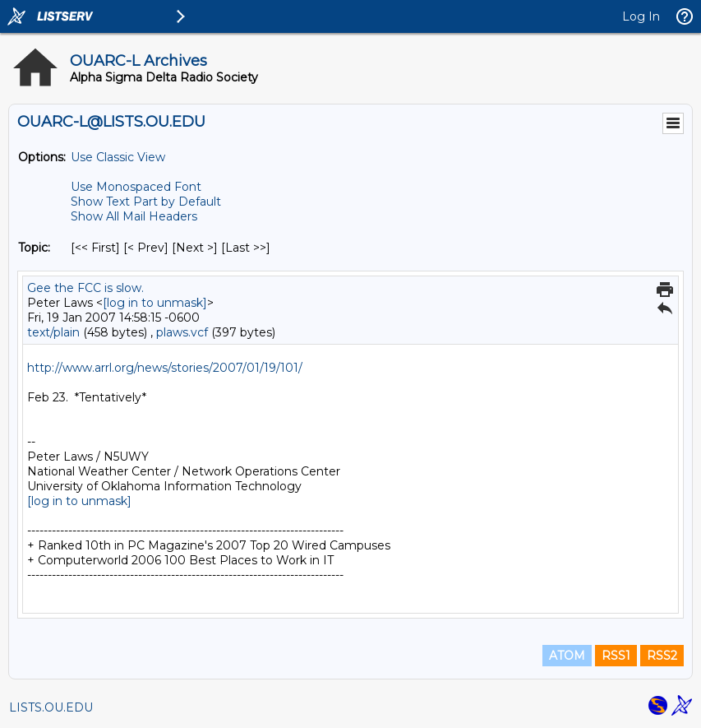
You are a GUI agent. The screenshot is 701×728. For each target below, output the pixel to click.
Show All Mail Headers (134, 216)
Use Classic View (118, 157)
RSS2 (662, 655)
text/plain (53, 332)
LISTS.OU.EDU (51, 707)
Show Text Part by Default (146, 201)
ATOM (567, 655)
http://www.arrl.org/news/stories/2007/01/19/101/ (164, 367)
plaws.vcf (182, 332)
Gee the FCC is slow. (85, 288)
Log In (641, 16)
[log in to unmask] (155, 302)
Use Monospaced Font (136, 186)
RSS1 (616, 655)
